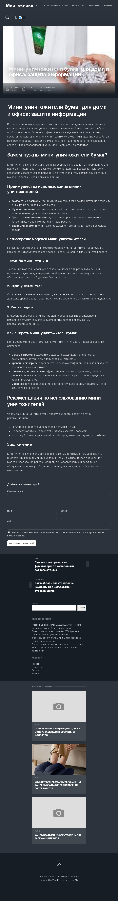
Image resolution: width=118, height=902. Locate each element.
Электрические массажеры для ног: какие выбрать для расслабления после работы (58, 785)
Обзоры (107, 5)
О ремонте (93, 5)
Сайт (10, 521)
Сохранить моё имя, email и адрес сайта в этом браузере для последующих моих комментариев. (55, 535)
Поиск (35, 603)
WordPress (57, 880)
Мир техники (19, 5)
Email (64, 511)
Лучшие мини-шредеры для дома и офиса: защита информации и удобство (57, 732)
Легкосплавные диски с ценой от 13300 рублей (55, 632)
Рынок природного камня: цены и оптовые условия (57, 645)
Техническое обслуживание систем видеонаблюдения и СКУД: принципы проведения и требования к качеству (57, 638)
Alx (76, 880)
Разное (38, 725)
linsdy (13, 91)
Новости (78, 5)
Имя (10, 511)
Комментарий (15, 492)
